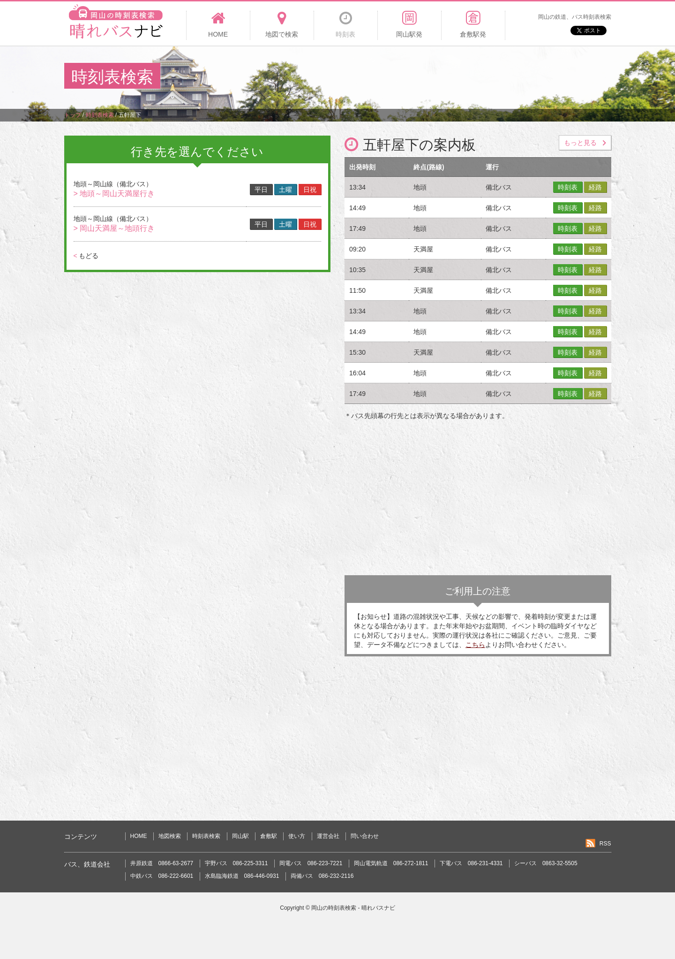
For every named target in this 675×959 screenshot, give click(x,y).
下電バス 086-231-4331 (471, 863)
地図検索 (169, 836)
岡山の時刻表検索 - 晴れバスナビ (353, 908)
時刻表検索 (206, 836)
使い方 (296, 836)
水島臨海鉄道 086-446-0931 (242, 876)
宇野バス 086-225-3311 (236, 863)
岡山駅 (240, 836)
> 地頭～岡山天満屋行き (114, 194)
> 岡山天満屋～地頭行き (114, 228)
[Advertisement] (440, 77)
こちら (475, 644)
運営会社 (328, 836)
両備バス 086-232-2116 (322, 876)
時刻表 (568, 187)
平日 (261, 189)
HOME (138, 836)
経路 (595, 187)
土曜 (285, 189)
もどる (86, 255)
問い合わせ (365, 836)
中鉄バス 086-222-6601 (162, 876)
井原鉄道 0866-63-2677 (162, 863)
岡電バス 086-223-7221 (311, 863)
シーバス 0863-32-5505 (546, 863)
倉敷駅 (268, 836)
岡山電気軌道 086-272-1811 (391, 863)
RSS (605, 843)
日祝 (309, 189)
